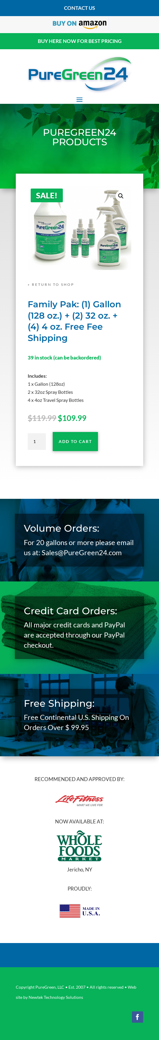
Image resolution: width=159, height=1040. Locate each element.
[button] (121, 196)
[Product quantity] (37, 441)
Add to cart (75, 441)
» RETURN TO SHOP (51, 284)
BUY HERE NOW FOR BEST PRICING (79, 41)
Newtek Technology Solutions (56, 997)
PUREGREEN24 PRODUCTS (79, 137)
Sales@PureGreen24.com (82, 552)
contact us (79, 8)
